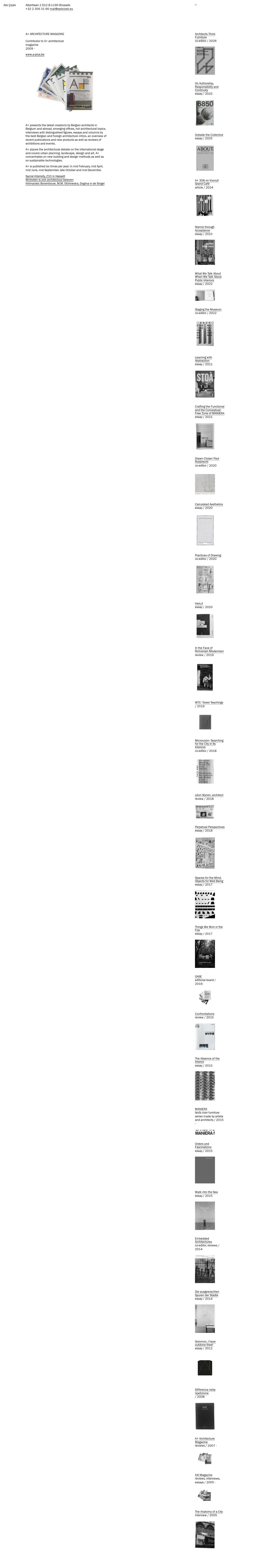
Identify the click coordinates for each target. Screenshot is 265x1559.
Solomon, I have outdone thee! (205, 1343)
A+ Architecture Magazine (205, 1440)
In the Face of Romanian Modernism (209, 650)
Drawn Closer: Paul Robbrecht (207, 460)
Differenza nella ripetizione (205, 1391)
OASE (198, 976)
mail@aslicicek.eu (61, 9)
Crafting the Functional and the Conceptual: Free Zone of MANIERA (209, 410)
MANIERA (201, 1109)
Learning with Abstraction (203, 359)
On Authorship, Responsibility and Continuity (206, 87)
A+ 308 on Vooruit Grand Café (207, 182)
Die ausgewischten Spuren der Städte (207, 1293)
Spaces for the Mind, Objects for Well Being (209, 879)
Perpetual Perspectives (210, 827)
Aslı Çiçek (10, 5)
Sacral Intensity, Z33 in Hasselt (45, 176)
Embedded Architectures (203, 1240)
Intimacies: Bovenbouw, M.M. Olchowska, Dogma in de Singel (65, 183)
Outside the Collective (209, 135)
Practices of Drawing (208, 555)
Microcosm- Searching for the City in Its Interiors (209, 744)
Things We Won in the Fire (209, 929)
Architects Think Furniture (205, 36)
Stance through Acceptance (204, 229)
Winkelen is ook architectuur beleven (50, 179)
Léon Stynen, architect (209, 795)
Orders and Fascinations (203, 1146)
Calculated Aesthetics (209, 504)
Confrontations (204, 1014)
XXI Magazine (203, 1475)
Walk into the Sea (206, 1192)
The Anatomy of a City (209, 1511)
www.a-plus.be (35, 54)
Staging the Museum (208, 309)
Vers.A (199, 603)
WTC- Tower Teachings (209, 702)
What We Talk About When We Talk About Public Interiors (208, 277)
